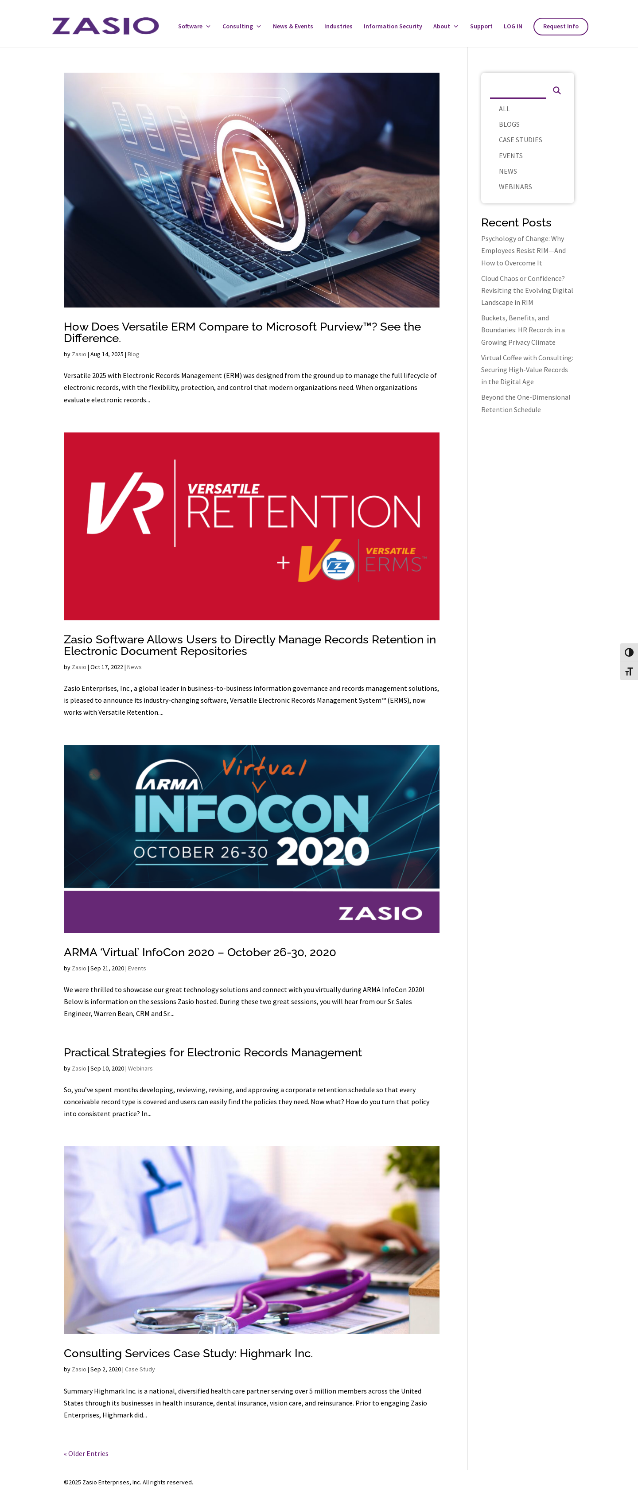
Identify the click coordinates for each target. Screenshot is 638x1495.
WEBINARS (515, 186)
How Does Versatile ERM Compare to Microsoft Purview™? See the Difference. (242, 332)
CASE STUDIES (520, 139)
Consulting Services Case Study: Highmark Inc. (188, 1353)
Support (481, 26)
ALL (504, 108)
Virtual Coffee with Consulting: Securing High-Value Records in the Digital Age (527, 369)
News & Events (293, 26)
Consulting (237, 26)
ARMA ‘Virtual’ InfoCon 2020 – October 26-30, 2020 (200, 952)
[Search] (518, 90)
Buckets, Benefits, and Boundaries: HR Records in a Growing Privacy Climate (523, 329)
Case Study (140, 1369)
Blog (134, 354)
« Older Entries (86, 1453)
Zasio (79, 354)
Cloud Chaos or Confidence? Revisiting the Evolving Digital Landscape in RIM (527, 290)
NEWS (508, 171)
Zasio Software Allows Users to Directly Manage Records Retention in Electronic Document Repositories (250, 645)
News (134, 667)
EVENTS (511, 155)
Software (190, 26)
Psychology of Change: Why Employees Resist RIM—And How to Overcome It (523, 250)
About (441, 26)
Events (137, 968)
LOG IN (513, 26)
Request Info (561, 26)
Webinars (140, 1068)
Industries (338, 26)
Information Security (393, 26)
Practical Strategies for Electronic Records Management (213, 1052)
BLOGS (509, 124)
